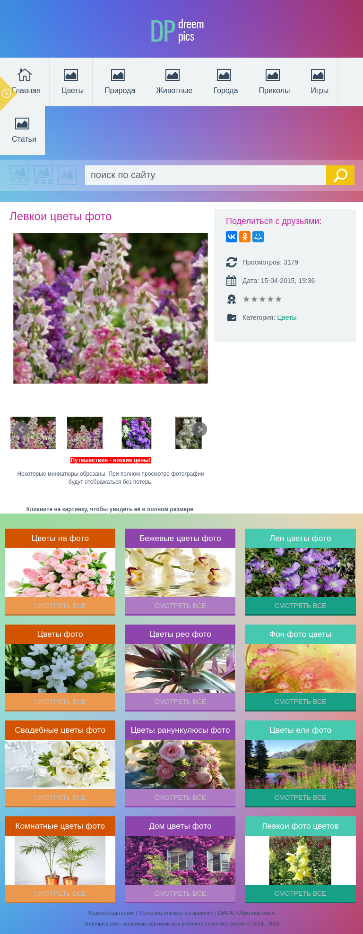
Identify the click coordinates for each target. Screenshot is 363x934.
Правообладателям (110, 913)
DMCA (225, 913)
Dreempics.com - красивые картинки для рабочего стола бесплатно (164, 923)
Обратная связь (256, 913)
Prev (21, 429)
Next (199, 429)
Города (225, 80)
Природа (119, 80)
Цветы (72, 80)
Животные (174, 80)
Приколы (274, 80)
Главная (26, 80)
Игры (319, 80)
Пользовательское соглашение (176, 913)
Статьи (24, 129)
